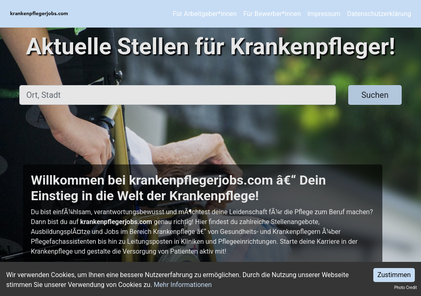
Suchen (375, 95)
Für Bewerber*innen (272, 14)
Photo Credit (405, 287)
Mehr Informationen (183, 285)
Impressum (324, 14)
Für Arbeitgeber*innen (204, 14)
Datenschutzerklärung (379, 14)
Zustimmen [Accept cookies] (394, 275)
